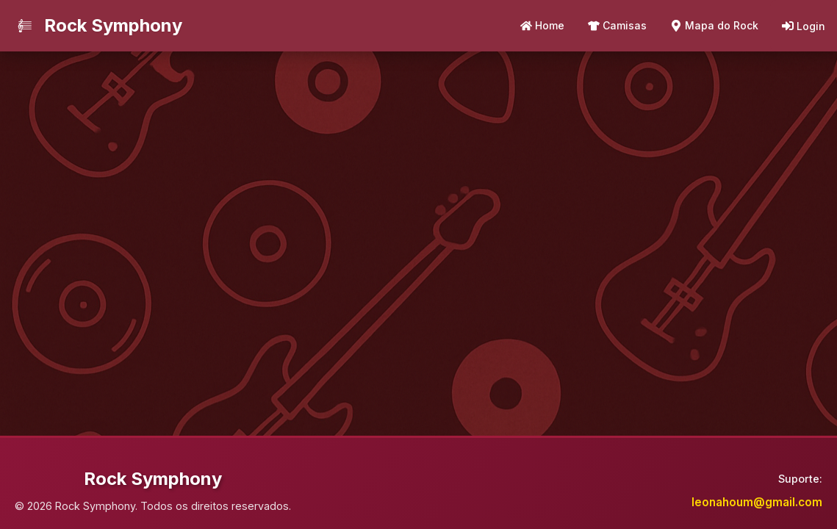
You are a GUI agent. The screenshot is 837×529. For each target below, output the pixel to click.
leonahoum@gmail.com (756, 502)
